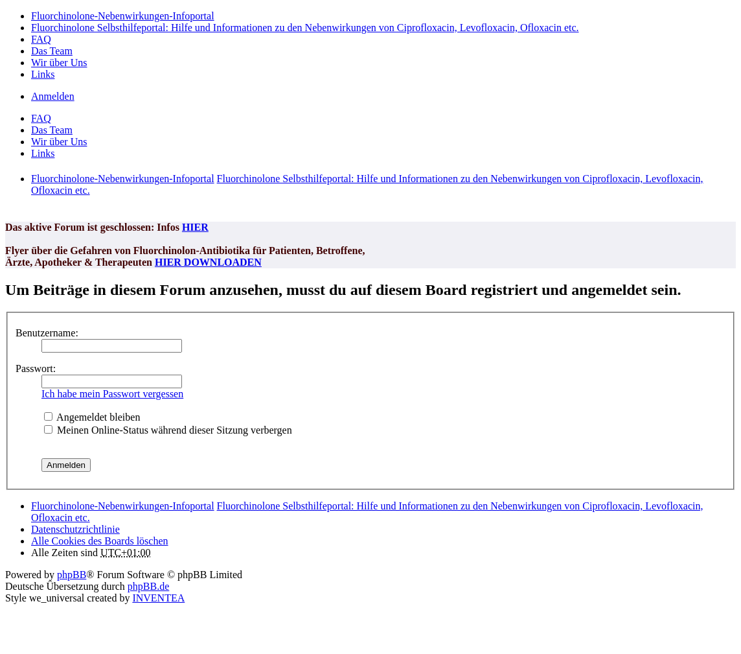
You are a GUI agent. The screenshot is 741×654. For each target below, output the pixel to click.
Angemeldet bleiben (92, 417)
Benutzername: (47, 332)
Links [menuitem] (42, 74)
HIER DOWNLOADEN (208, 262)
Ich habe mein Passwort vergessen (112, 393)
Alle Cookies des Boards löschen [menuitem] (99, 540)
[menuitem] (75, 529)
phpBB (71, 574)
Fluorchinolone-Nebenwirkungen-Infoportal (122, 505)
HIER (195, 227)
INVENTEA (158, 597)
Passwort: (36, 368)
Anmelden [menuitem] (52, 96)
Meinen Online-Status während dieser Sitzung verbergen (168, 430)
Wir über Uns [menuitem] (59, 62)
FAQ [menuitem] (41, 39)
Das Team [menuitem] (52, 50)
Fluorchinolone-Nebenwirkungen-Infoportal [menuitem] (122, 15)
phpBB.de (148, 586)
